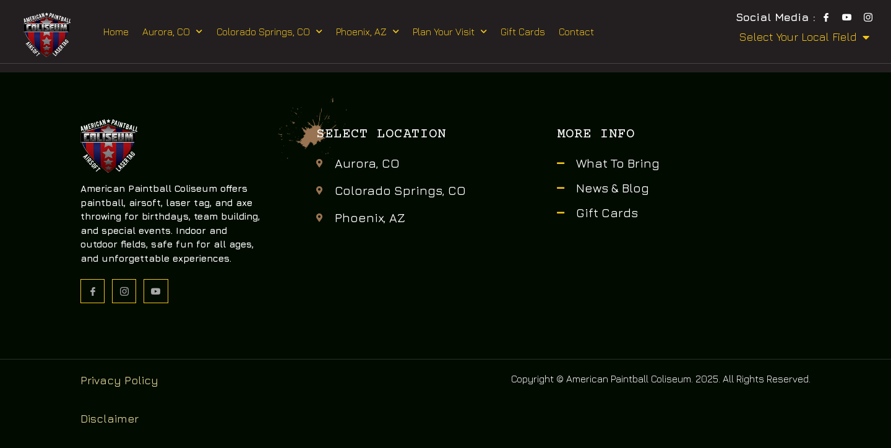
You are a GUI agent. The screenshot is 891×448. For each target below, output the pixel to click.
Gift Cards (523, 31)
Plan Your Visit (450, 31)
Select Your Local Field (804, 37)
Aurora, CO (172, 31)
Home (116, 31)
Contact (576, 31)
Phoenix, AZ (367, 31)
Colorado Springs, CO (269, 31)
